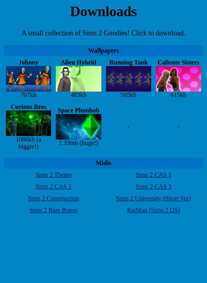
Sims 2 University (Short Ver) (153, 198)
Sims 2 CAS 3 (153, 186)
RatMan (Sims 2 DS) (153, 210)
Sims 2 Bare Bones (53, 210)
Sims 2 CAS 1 (153, 174)
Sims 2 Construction (53, 198)
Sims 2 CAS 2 (53, 186)
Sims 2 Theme (53, 174)
